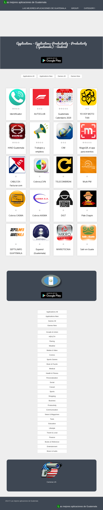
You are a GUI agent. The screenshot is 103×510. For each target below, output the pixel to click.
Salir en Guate (87, 249)
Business (52, 401)
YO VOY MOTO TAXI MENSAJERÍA (87, 118)
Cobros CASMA (16, 215)
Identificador (16, 114)
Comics (52, 355)
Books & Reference (52, 442)
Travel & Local (52, 433)
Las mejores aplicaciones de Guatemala (25, 2)
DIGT (63, 215)
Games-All (62, 76)
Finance (52, 437)
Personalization (52, 378)
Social (52, 382)
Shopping (52, 396)
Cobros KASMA (39, 215)
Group (75, 8)
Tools (52, 419)
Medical (52, 369)
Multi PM (87, 181)
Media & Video (52, 350)
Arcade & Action (52, 332)
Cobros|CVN (39, 181)
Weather (52, 346)
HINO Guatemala (16, 147)
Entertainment (52, 446)
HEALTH (52, 337)
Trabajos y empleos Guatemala (40, 151)
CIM (63, 147)
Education (52, 424)
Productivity (52, 405)
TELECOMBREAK (63, 181)
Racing (52, 341)
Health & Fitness (52, 373)
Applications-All (28, 76)
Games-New (75, 76)
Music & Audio (52, 451)
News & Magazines (52, 414)
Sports (52, 391)
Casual (52, 387)
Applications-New (46, 76)
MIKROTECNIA (63, 249)
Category (89, 8)
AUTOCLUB (39, 114)
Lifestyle (52, 428)
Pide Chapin (87, 215)
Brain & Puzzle (52, 364)
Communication (52, 410)
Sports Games (52, 359)
